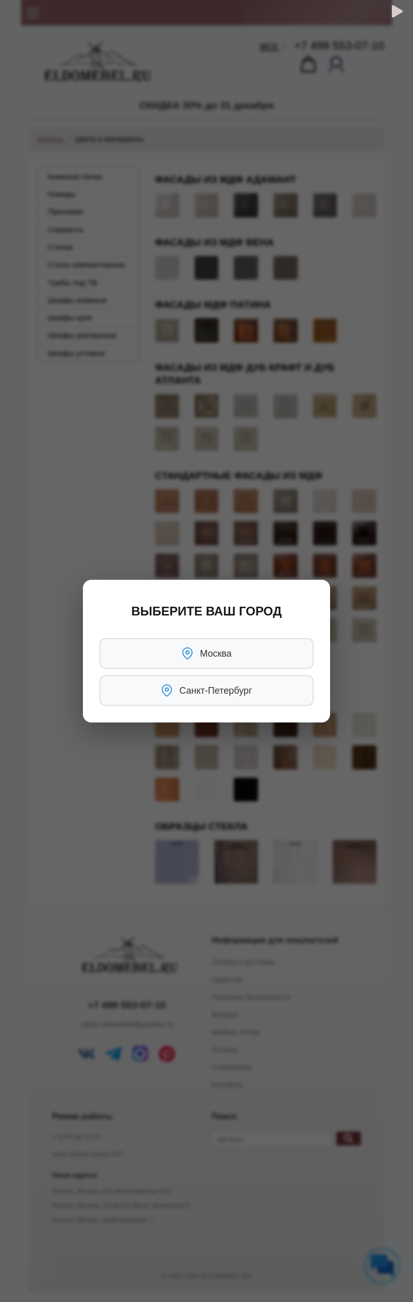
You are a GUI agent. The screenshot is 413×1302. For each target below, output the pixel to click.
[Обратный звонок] (397, 11)
